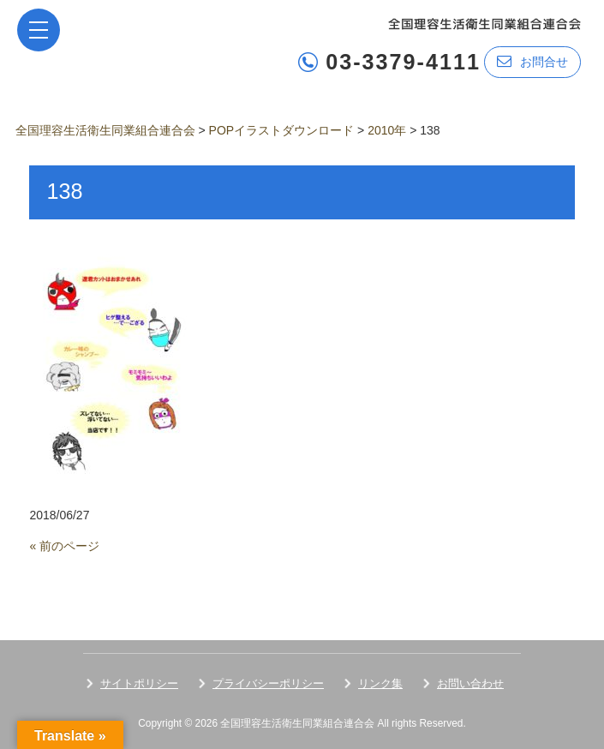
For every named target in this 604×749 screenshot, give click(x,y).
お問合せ (532, 61)
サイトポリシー (139, 683)
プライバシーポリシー (268, 683)
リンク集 (380, 683)
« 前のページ (64, 546)
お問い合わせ (470, 683)
